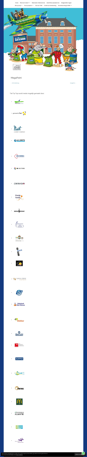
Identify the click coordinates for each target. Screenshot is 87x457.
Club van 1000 (38, 5)
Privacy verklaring (19, 454)
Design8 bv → (73, 83)
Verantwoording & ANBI (65, 5)
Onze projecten (28, 5)
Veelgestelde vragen (66, 3)
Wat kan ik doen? (25, 3)
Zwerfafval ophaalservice (53, 3)
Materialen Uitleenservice (38, 3)
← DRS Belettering (15, 83)
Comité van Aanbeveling (50, 5)
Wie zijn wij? (18, 5)
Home (16, 3)
